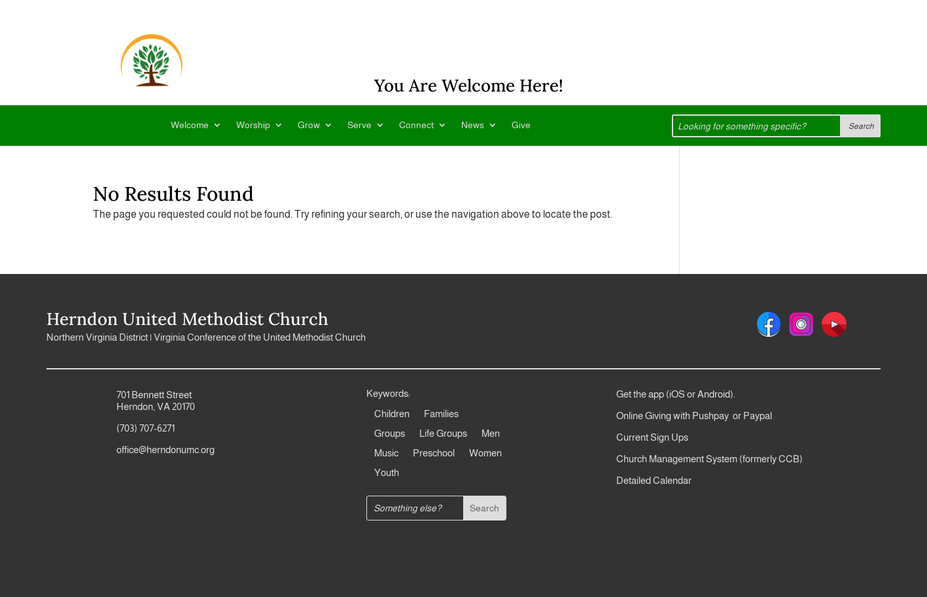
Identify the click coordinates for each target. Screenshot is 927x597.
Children (392, 414)
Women (485, 453)
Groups (389, 434)
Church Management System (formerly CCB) (709, 458)
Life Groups (443, 434)
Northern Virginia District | (100, 337)
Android (713, 394)
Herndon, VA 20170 (155, 406)
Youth (386, 473)
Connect (416, 125)
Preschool (434, 453)
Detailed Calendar (653, 480)
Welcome (190, 125)
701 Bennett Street (154, 394)
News (472, 125)
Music (386, 453)
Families (441, 414)
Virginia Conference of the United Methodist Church (260, 337)
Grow (309, 125)
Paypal (756, 415)
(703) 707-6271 (145, 428)
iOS (677, 394)
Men (490, 434)
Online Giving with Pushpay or (678, 415)
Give (521, 125)
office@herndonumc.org (165, 449)
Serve (359, 125)
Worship (253, 125)
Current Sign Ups (652, 437)
